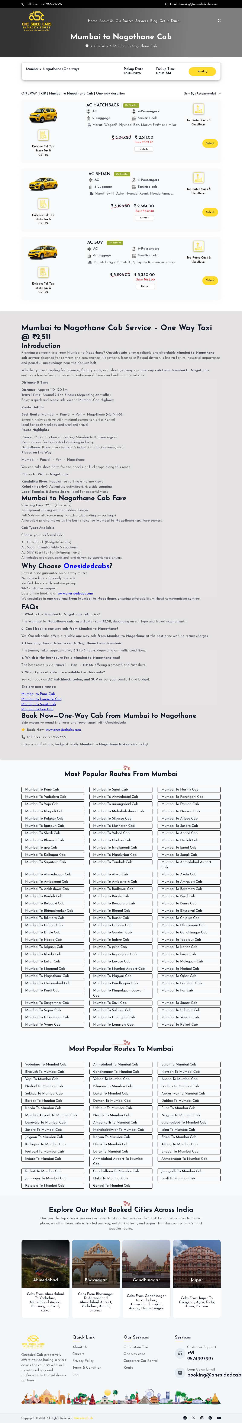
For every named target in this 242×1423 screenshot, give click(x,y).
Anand (104, 1306)
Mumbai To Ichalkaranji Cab (115, 847)
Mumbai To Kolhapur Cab (45, 855)
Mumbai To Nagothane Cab (47, 976)
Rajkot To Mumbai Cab (43, 1171)
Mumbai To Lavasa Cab (111, 961)
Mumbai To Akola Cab (178, 874)
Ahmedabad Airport (45, 1302)
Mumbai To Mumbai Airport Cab (119, 969)
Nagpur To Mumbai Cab (180, 1115)
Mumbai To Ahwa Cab (110, 874)
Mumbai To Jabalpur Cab (181, 940)
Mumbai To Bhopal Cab (111, 911)
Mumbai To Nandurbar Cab (115, 855)
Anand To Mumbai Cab (179, 1079)
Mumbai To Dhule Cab (42, 932)
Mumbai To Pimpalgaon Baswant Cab (119, 993)
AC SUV (95, 243)
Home (92, 21)
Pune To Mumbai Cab (178, 1108)
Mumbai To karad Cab (178, 847)
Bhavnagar (40, 1306)
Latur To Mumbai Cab (110, 1151)
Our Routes (124, 21)
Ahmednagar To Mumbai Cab (184, 1159)
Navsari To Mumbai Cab (180, 1072)
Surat (55, 1306)
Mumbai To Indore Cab (111, 940)
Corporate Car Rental (141, 1361)
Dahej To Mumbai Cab (110, 1093)
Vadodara (47, 1298)
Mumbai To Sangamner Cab (47, 1003)
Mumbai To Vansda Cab (180, 1017)
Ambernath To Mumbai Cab (115, 1122)
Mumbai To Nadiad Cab (180, 969)
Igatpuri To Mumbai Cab (44, 1151)
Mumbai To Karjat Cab (179, 947)
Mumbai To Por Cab (177, 990)
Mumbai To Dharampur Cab (183, 925)
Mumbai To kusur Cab (178, 954)
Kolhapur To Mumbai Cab (45, 1144)
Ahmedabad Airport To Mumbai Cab (118, 1161)
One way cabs (134, 1354)
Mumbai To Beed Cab (178, 896)
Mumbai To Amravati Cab (181, 882)
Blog (153, 21)
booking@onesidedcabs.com (198, 4)
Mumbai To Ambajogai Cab (46, 882)
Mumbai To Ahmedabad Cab (115, 797)
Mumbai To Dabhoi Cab (44, 925)
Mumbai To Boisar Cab (111, 918)
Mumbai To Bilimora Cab (44, 918)
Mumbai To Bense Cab (179, 903)
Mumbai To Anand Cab (179, 833)
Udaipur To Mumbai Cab (112, 1108)
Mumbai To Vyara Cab (43, 1024)
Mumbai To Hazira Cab (43, 940)
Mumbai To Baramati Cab (181, 889)
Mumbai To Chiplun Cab (180, 918)
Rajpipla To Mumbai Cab (44, 1186)
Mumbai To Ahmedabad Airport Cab (186, 864)
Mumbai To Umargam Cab (114, 1017)
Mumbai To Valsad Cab (111, 833)
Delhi (210, 1302)
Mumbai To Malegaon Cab (182, 961)
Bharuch (95, 1310)
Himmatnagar (152, 1308)
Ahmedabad (98, 1298)
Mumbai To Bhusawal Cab (181, 911)
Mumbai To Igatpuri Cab (44, 826)
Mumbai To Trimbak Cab (112, 862)
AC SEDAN (99, 174)
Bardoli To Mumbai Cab (43, 1101)
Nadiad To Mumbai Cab (44, 1086)
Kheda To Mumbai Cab (43, 1108)
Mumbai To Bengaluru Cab (114, 903)
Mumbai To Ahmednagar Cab (48, 874)
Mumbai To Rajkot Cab (179, 1024)
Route (128, 1367)
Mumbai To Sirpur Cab (43, 1010)
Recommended (200, 93)
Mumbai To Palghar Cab (44, 818)
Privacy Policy (83, 1361)
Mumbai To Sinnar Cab (179, 1003)
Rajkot (45, 1310)
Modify (202, 71)
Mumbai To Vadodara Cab (45, 797)
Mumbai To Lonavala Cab (113, 1024)
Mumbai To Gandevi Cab (112, 932)
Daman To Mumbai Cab (112, 1101)
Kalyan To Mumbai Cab (111, 1137)
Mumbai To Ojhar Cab (178, 976)
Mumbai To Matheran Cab (114, 826)
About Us (106, 21)
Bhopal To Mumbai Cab (180, 1151)
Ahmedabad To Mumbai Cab (115, 1064)
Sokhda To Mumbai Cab (44, 1093)
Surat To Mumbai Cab (178, 1064)
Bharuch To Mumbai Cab (44, 1072)
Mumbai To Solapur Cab (112, 1010)
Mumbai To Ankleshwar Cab (47, 889)
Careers (78, 1354)
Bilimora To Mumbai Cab (112, 1086)
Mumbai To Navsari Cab (180, 811)
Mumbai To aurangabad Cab (115, 804)
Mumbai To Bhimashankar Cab (49, 911)
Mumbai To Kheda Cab (43, 954)
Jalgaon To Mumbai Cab (44, 1137)
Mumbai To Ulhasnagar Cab (47, 1017)
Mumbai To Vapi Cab (41, 804)
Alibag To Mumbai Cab (179, 1144)
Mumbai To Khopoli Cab (44, 811)
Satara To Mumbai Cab (43, 1130)
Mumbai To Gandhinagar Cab (184, 932)
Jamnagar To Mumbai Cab (46, 1178)
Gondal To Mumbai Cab (111, 1186)
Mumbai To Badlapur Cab (113, 889)
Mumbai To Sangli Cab (179, 855)
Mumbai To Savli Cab (110, 1003)
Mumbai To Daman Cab (180, 804)
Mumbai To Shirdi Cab (42, 833)
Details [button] (144, 149)
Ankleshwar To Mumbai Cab (183, 1093)
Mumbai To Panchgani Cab (182, 797)
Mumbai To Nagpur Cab (112, 976)
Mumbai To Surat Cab (110, 789)
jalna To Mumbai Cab (178, 1130)
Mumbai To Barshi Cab (111, 896)
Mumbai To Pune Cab (42, 789)
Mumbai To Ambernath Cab (115, 882)
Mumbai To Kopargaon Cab (115, 954)
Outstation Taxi (136, 1347)
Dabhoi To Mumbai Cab (180, 1101)
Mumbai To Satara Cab (179, 826)
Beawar (202, 1306)
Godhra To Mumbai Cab (180, 1086)
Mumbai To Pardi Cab (42, 990)
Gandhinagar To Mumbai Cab (116, 1072)
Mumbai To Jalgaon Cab (44, 947)
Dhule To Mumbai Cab (110, 1144)
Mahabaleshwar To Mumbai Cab (118, 1130)
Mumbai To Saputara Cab (45, 862)
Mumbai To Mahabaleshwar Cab (118, 811)
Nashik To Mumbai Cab (111, 1115)
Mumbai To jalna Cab (110, 947)
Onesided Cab (83, 1418)
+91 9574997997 (50, 4)
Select (210, 143)
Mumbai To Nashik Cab (180, 789)
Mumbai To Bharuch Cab (44, 840)
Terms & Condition (86, 1367)
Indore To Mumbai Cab (43, 1159)
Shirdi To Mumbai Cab (178, 1137)
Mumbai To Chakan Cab (112, 840)
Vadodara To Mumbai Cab (45, 1064)
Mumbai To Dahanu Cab (112, 925)
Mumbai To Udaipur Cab (180, 1010)
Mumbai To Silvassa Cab (112, 818)
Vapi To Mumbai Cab (41, 1079)
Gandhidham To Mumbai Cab (116, 1171)
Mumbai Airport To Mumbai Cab (51, 1115)
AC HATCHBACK (103, 105)
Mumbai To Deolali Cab (179, 840)
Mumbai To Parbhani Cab (181, 983)
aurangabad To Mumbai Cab (183, 1122)
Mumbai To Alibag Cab (179, 818)
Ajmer (189, 1306)
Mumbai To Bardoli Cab (43, 896)
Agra (200, 1302)
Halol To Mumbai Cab (110, 1178)
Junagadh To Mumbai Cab (181, 1171)
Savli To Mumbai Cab (178, 1178)
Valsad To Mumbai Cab (111, 1079)
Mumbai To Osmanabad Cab (47, 983)
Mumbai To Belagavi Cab (44, 903)
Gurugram (186, 1302)
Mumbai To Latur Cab (42, 961)
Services (141, 21)
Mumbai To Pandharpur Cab (115, 983)
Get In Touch (169, 21)
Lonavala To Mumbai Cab (45, 1122)
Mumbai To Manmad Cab (45, 969)
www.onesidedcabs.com (75, 593)
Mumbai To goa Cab (41, 847)
